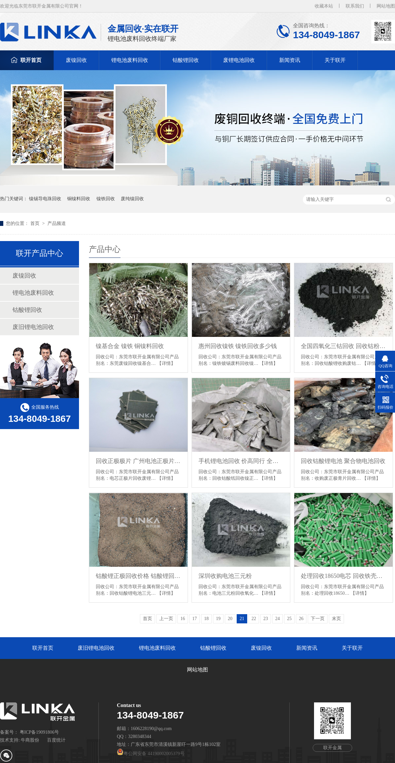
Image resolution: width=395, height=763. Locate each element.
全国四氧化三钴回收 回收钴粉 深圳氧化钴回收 (343, 346)
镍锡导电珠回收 (45, 198)
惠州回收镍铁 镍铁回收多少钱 (237, 346)
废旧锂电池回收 (33, 327)
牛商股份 (30, 740)
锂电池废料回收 (129, 60)
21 (242, 618)
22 (253, 618)
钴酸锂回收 (185, 60)
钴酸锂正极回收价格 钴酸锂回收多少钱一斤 (138, 576)
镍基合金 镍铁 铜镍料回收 (130, 346)
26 (301, 618)
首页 (35, 223)
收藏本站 (324, 6)
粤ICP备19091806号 (39, 732)
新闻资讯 (289, 60)
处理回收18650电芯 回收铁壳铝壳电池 (343, 576)
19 (218, 618)
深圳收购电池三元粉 (225, 576)
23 (265, 618)
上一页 (166, 618)
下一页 (318, 618)
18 (206, 618)
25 (289, 618)
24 (277, 618)
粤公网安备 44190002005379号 (151, 753)
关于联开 (335, 60)
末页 (336, 618)
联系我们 (355, 6)
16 (182, 618)
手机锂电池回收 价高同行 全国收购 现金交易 (241, 461)
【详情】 (166, 363)
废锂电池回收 (239, 60)
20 (230, 618)
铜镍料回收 (78, 198)
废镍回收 (76, 60)
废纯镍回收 (132, 198)
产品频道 (56, 223)
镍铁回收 (105, 198)
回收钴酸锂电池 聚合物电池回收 (343, 461)
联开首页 (30, 60)
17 (194, 618)
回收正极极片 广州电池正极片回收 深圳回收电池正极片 (138, 461)
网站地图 (386, 6)
